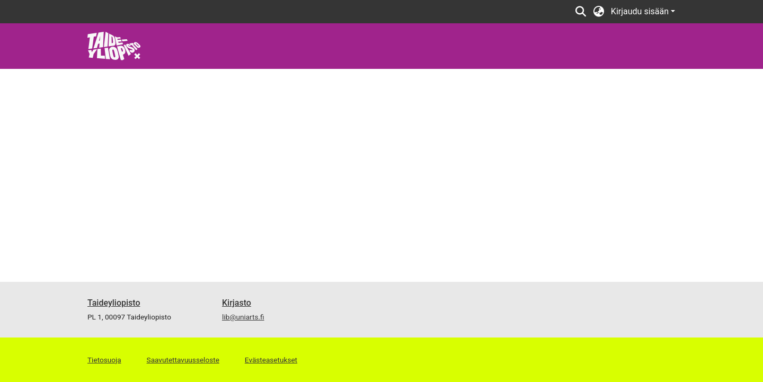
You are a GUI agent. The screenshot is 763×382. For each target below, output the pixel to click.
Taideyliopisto (113, 303)
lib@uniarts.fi (243, 317)
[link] (114, 45)
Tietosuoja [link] (104, 360)
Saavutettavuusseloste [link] (183, 360)
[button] (581, 11)
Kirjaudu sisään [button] (641, 11)
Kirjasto (236, 303)
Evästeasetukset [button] (271, 360)
